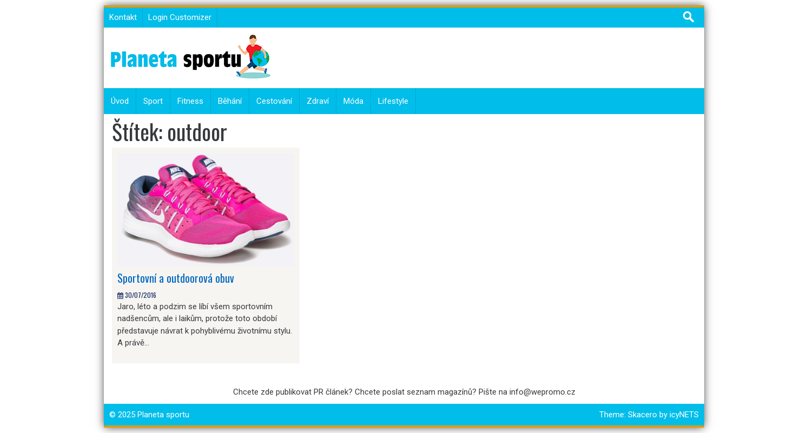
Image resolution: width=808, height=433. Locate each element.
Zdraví (318, 101)
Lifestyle (393, 101)
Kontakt (123, 17)
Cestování (274, 101)
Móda (353, 101)
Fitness (190, 101)
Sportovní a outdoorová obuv (175, 278)
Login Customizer (179, 17)
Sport (153, 101)
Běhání (230, 101)
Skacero (642, 414)
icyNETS (684, 414)
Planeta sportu (163, 414)
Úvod (120, 101)
